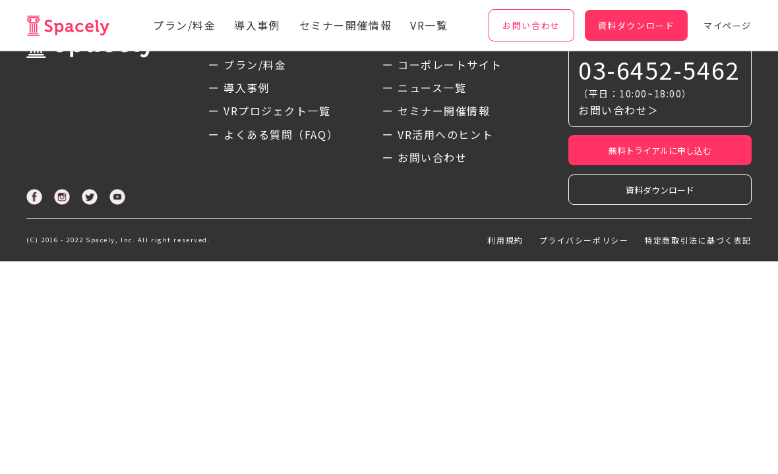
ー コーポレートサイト (442, 64)
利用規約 (505, 240)
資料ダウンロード (660, 190)
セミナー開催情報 (345, 25)
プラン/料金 (184, 25)
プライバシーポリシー (584, 240)
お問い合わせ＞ (618, 110)
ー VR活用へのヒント (437, 134)
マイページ (727, 25)
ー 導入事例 (239, 87)
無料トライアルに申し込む (660, 150)
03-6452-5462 (659, 69)
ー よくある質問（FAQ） (273, 134)
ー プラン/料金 (247, 64)
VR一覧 (429, 25)
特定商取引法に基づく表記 (698, 240)
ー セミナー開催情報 (436, 110)
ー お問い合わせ (424, 157)
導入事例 (257, 25)
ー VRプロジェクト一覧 (269, 110)
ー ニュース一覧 (424, 87)
